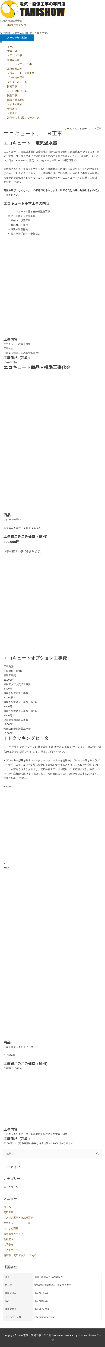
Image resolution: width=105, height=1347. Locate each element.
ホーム (11, 46)
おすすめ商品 (14, 104)
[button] (17, 37)
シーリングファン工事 (19, 64)
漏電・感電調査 (15, 99)
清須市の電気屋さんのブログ (23, 117)
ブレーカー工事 (15, 77)
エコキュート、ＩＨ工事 (20, 73)
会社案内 (12, 108)
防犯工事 (12, 86)
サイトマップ (11, 1250)
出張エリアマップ (13, 1233)
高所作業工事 (14, 68)
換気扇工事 (13, 59)
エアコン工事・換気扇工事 (18, 1217)
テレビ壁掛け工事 (17, 91)
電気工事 (12, 51)
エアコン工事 (14, 55)
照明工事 (12, 95)
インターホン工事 (17, 82)
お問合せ (12, 113)
